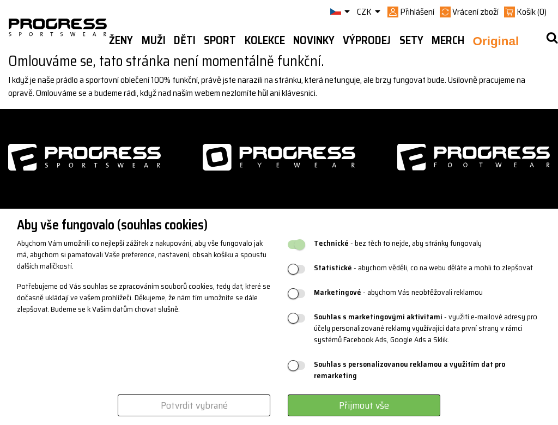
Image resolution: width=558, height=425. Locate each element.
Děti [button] (185, 40)
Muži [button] (154, 40)
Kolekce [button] (265, 40)
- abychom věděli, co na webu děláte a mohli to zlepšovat (423, 268)
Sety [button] (411, 40)
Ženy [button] (121, 40)
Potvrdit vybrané (194, 405)
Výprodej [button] (367, 40)
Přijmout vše (364, 405)
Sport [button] (220, 40)
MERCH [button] (448, 40)
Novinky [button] (314, 40)
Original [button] (496, 41)
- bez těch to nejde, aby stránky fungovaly (398, 243)
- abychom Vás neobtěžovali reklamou (398, 292)
